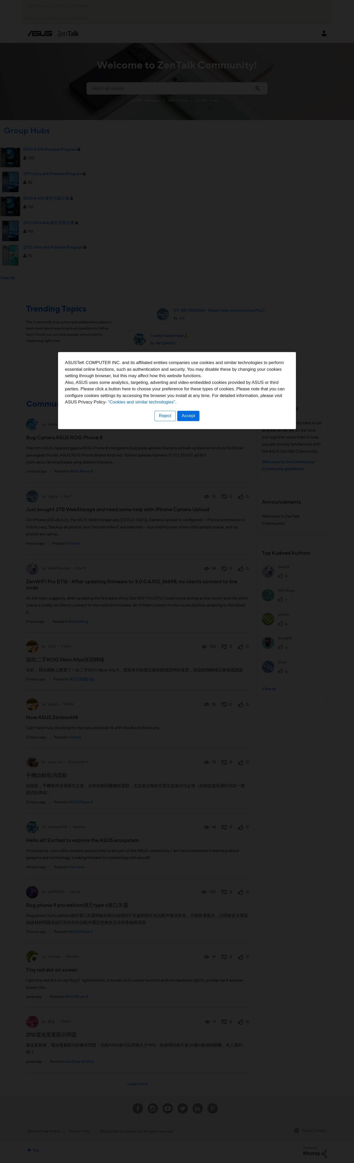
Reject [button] (165, 613)
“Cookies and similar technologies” (192, 599)
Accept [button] (188, 613)
